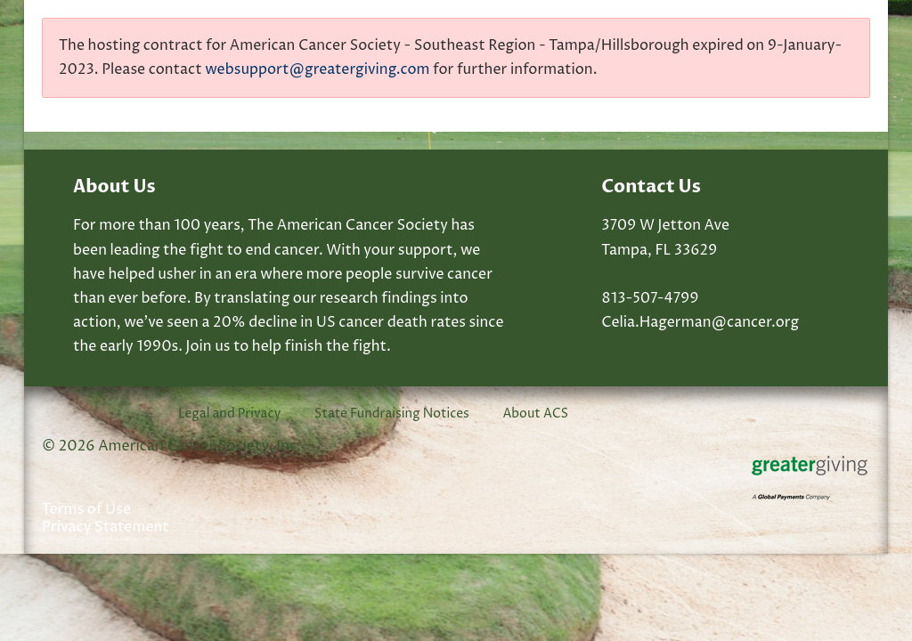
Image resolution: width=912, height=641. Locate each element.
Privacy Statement (105, 527)
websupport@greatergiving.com (317, 69)
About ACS (535, 413)
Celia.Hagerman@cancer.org (700, 322)
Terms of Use (86, 509)
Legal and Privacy (229, 413)
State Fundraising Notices (391, 413)
